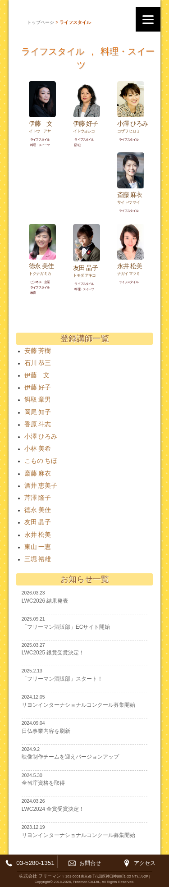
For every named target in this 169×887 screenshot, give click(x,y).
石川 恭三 (37, 363)
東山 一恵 (37, 547)
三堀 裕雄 (37, 559)
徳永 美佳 (37, 510)
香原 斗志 (37, 424)
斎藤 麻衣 (37, 473)
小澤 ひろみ (40, 436)
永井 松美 (37, 534)
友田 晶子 (37, 522)
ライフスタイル (52, 51)
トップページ (40, 22)
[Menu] (148, 19)
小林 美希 (37, 448)
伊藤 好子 (37, 387)
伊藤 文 (37, 375)
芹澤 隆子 (37, 497)
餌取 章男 (37, 399)
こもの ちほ (40, 460)
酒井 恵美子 (40, 485)
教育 (33, 292)
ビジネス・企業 (40, 281)
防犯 (77, 144)
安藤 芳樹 (37, 350)
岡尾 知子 (37, 412)
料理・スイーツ (40, 144)
